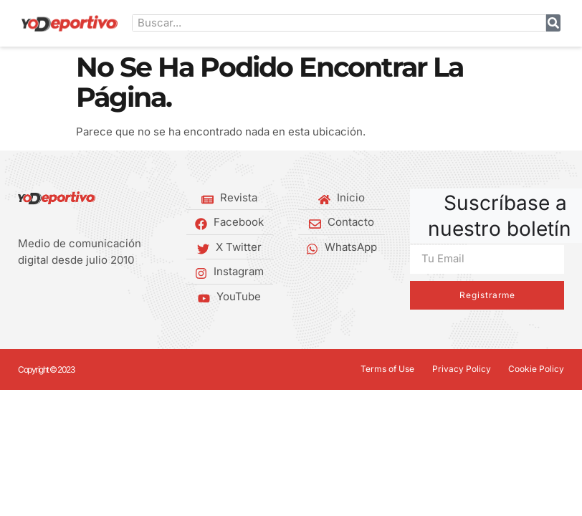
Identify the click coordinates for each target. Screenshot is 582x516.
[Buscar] (553, 23)
